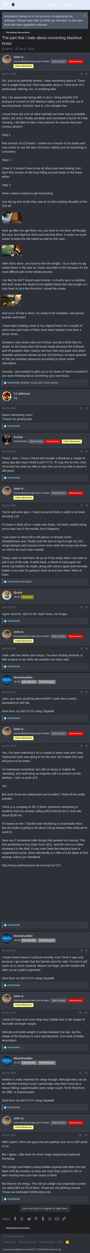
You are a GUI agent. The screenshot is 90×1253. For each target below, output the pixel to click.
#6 (86, 648)
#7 (86, 692)
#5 (86, 607)
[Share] (81, 74)
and (19, 581)
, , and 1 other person (32, 382)
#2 (86, 408)
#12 (86, 1135)
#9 (86, 950)
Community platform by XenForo (32, 1249)
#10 (86, 1012)
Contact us (9, 1241)
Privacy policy (47, 1241)
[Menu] (5, 5)
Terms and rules (27, 1241)
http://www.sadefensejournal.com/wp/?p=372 (31, 865)
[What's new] (77, 5)
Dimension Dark (13, 1236)
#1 (86, 74)
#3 (86, 451)
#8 (86, 746)
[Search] (85, 5)
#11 (86, 1072)
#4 (86, 505)
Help (60, 1241)
